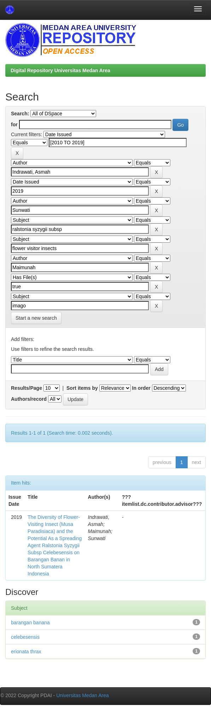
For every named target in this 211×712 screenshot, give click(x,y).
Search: (20, 113)
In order (141, 388)
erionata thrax (26, 651)
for (14, 124)
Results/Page (26, 388)
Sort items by (82, 388)
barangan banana (30, 622)
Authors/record (29, 399)
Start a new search (36, 318)
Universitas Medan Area (82, 695)
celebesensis (25, 637)
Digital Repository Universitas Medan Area (60, 70)
